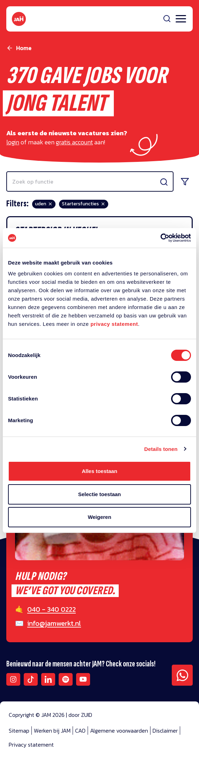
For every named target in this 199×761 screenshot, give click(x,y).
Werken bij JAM (52, 730)
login (12, 142)
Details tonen (160, 449)
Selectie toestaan (99, 494)
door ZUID (80, 715)
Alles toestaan (99, 471)
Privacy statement (31, 744)
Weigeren (99, 517)
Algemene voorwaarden (119, 730)
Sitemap (19, 730)
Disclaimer (165, 730)
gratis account (74, 142)
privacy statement (114, 324)
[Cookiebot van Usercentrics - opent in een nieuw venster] (160, 237)
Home (23, 48)
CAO (80, 730)
